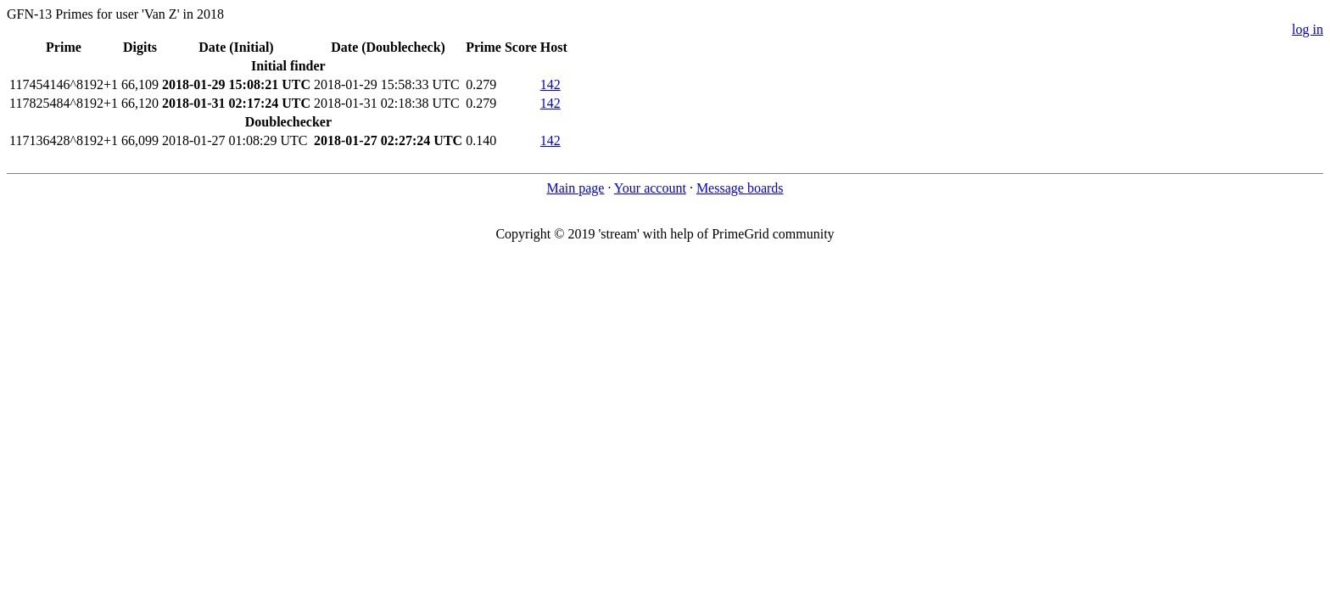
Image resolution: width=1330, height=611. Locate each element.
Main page (575, 188)
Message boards (740, 188)
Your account (650, 188)
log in (1307, 29)
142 (550, 84)
